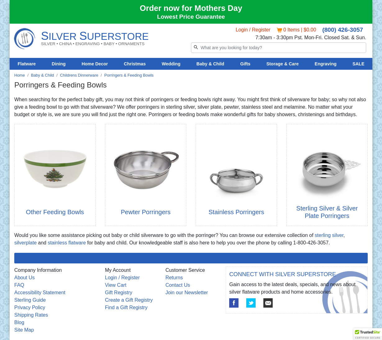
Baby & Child (211, 63)
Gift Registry (118, 292)
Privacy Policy (29, 307)
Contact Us (178, 285)
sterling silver (329, 235)
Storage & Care (282, 63)
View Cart (115, 285)
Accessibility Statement (40, 292)
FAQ (19, 285)
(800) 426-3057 (342, 29)
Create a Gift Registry (129, 300)
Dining (59, 63)
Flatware (27, 63)
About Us (24, 277)
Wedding (171, 63)
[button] (367, 334)
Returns (174, 277)
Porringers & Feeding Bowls (129, 75)
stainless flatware (67, 242)
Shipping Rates (31, 315)
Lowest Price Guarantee (191, 16)
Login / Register (253, 29)
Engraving (325, 63)
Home (19, 75)
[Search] (278, 47)
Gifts (245, 63)
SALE (358, 63)
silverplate (25, 242)
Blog (19, 322)
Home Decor (95, 63)
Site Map (24, 330)
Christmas (135, 63)
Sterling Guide (30, 300)
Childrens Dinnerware (79, 75)
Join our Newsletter (187, 292)
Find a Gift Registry (126, 307)
